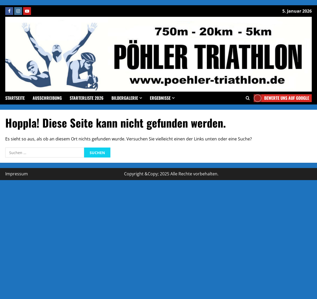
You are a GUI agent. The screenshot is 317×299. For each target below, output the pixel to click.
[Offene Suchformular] (248, 98)
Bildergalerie (124, 98)
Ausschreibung (47, 98)
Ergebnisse (160, 98)
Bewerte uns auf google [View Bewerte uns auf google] (281, 98)
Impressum (16, 174)
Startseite (15, 98)
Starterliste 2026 (87, 98)
